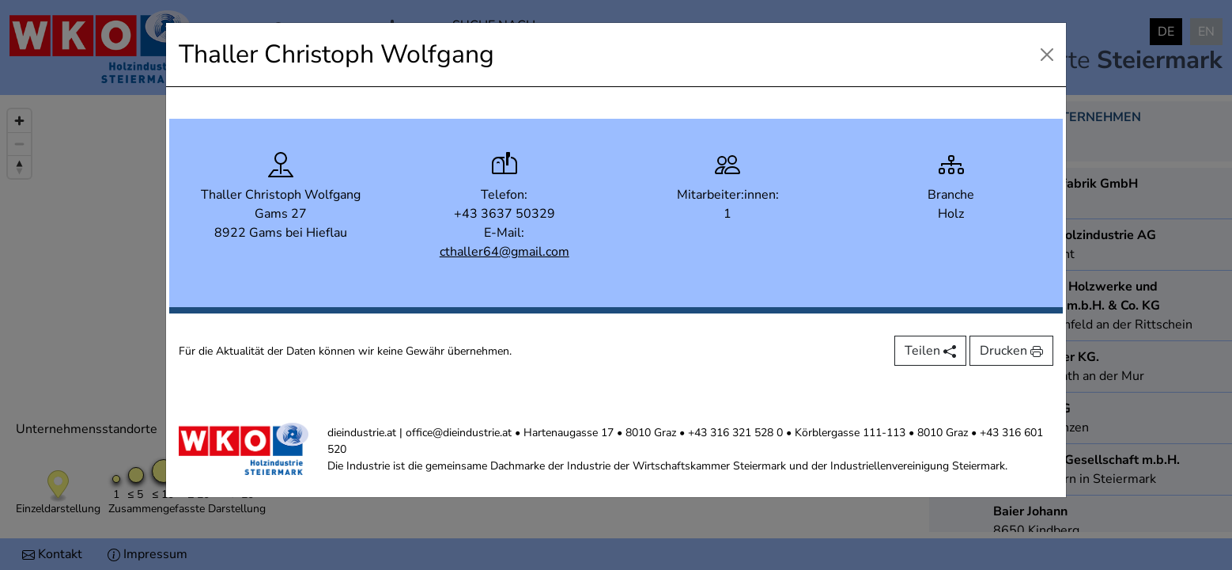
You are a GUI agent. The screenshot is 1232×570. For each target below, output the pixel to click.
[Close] (1047, 54)
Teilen (930, 350)
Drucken (1011, 350)
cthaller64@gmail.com (504, 251)
